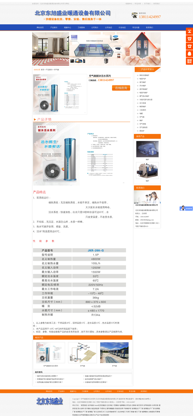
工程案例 (81, 27)
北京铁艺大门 (101, 412)
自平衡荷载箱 (84, 415)
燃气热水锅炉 (144, 96)
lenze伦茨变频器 (100, 405)
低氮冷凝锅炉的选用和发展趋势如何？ (98, 376)
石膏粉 (133, 405)
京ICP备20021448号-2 (143, 399)
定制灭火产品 (94, 415)
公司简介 (94, 27)
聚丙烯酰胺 (111, 408)
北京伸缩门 (122, 412)
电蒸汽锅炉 (144, 93)
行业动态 (122, 27)
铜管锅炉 (143, 106)
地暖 (141, 113)
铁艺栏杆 (140, 405)
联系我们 (156, 4)
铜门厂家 (138, 412)
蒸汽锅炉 (143, 82)
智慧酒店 (84, 405)
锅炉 (141, 120)
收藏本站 (129, 4)
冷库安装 (155, 405)
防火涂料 (81, 408)
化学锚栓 (91, 405)
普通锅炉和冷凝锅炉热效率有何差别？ (50, 379)
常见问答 (138, 4)
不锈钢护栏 (127, 408)
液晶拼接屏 (95, 408)
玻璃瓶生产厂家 (137, 408)
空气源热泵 (144, 127)
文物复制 (151, 412)
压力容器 (143, 103)
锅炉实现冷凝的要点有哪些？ (47, 376)
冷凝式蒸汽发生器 (146, 100)
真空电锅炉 (144, 89)
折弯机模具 (148, 405)
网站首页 (40, 27)
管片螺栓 (87, 408)
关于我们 (147, 4)
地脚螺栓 (122, 405)
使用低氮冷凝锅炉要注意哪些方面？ (50, 382)
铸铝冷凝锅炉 (144, 75)
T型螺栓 (116, 405)
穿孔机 (128, 405)
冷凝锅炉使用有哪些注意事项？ (96, 382)
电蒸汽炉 (143, 79)
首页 (42, 70)
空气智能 (143, 124)
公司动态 (108, 27)
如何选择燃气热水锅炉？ (94, 379)
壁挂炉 (142, 131)
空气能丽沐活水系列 (50, 366)
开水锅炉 (143, 86)
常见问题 (135, 27)
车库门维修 (130, 412)
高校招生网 (119, 408)
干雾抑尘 (103, 408)
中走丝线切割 (104, 415)
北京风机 (109, 405)
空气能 (56, 70)
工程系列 (143, 110)
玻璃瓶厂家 (92, 412)
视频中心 (67, 27)
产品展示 (53, 27)
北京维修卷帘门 (111, 412)
